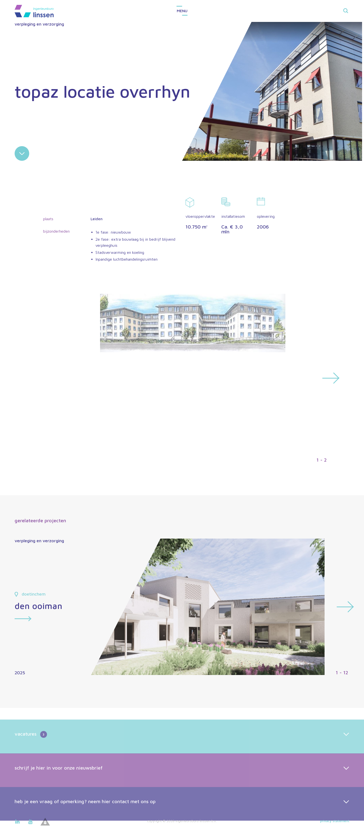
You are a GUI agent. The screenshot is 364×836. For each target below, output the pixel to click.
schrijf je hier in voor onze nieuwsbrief (59, 787)
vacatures (31, 754)
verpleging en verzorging (39, 24)
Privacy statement (334, 821)
